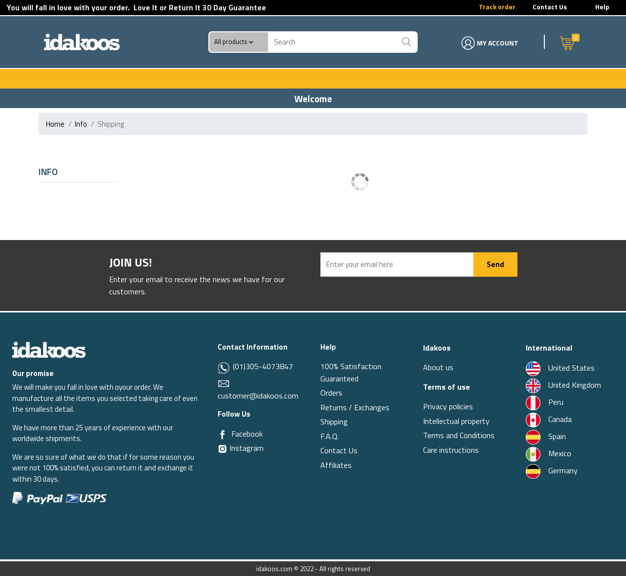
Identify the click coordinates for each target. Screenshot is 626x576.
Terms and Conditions (458, 435)
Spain (546, 436)
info (81, 124)
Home (55, 124)
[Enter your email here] (397, 264)
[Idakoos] (49, 348)
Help (602, 6)
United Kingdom (563, 385)
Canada (549, 419)
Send (495, 264)
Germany (552, 470)
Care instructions (451, 450)
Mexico (548, 453)
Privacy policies (448, 406)
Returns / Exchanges (354, 407)
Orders (331, 393)
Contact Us (550, 6)
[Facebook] (222, 434)
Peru (544, 402)
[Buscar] (406, 42)
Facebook (247, 434)
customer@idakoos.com (258, 395)
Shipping (334, 421)
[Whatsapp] (224, 367)
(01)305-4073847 (262, 366)
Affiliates (336, 465)
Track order (497, 6)
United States (560, 368)
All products (233, 41)
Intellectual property (456, 421)
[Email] (224, 382)
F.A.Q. (329, 436)
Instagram (241, 448)
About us (438, 367)
